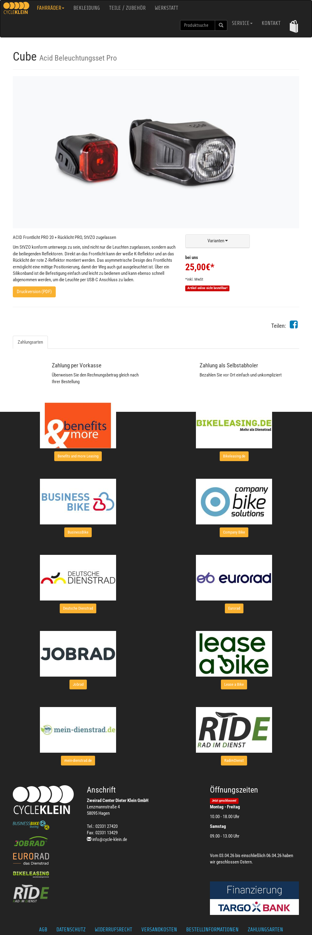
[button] (294, 26)
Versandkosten (159, 929)
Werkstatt (166, 8)
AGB (43, 929)
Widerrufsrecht (113, 929)
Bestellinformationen (212, 929)
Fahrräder (50, 8)
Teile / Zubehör (127, 8)
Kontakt (271, 23)
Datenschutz (71, 929)
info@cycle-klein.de (109, 839)
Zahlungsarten (30, 342)
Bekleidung (86, 8)
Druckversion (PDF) (34, 291)
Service (242, 23)
